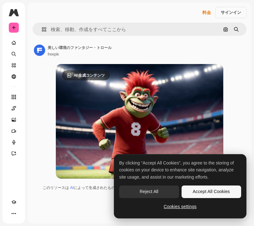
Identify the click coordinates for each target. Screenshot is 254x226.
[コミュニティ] (14, 77)
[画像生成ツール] (14, 120)
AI (72, 188)
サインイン (231, 12)
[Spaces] (14, 108)
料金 (206, 12)
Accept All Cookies (211, 191)
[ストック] (14, 65)
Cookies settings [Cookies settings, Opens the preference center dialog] (180, 206)
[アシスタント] (14, 153)
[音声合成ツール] (14, 142)
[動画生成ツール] (14, 131)
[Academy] (14, 202)
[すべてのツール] (14, 97)
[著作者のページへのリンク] (39, 50)
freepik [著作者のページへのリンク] (53, 54)
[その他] (14, 213)
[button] (41, 29)
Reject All (149, 191)
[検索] (14, 54)
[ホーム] (14, 43)
